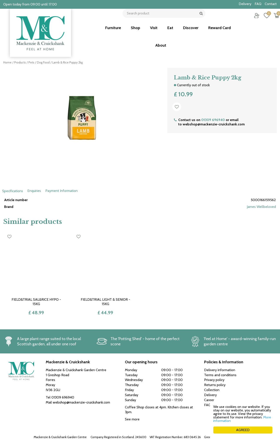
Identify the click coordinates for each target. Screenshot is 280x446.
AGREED (243, 430)
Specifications (12, 191)
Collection (211, 390)
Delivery (210, 395)
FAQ (207, 405)
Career (209, 400)
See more (132, 419)
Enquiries (34, 191)
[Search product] (162, 18)
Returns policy (215, 385)
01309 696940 (213, 120)
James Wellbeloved (261, 207)
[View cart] (273, 18)
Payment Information (61, 191)
